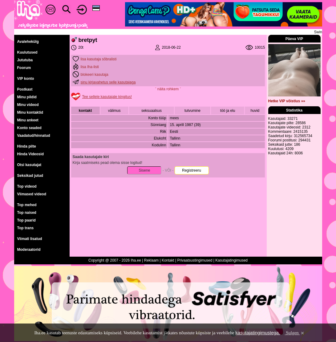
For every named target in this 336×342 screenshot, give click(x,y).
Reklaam (151, 260)
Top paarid (26, 220)
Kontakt (168, 260)
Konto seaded (29, 128)
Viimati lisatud (29, 239)
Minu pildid (27, 97)
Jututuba (25, 60)
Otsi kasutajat (29, 165)
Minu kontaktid (30, 112)
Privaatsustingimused (194, 260)
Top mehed (27, 205)
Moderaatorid (29, 249)
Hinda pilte (26, 146)
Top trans (25, 228)
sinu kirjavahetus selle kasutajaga (108, 82)
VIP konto (25, 78)
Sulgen (295, 332)
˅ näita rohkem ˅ (167, 89)
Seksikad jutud (30, 175)
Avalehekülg (28, 41)
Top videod (27, 186)
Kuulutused (27, 52)
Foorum (24, 68)
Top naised (26, 212)
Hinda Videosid (30, 154)
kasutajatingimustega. (257, 332)
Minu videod (28, 105)
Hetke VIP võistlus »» (287, 101)
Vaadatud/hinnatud (33, 135)
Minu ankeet (27, 120)
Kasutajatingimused (231, 260)
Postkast (25, 89)
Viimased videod (31, 194)
